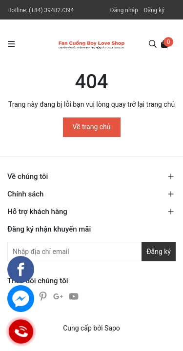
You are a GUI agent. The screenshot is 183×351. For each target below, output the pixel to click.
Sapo (112, 328)
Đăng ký (153, 10)
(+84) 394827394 (51, 10)
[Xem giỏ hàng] (164, 43)
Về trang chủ (92, 127)
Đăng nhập (124, 10)
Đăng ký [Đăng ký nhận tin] (158, 251)
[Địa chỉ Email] (91, 251)
